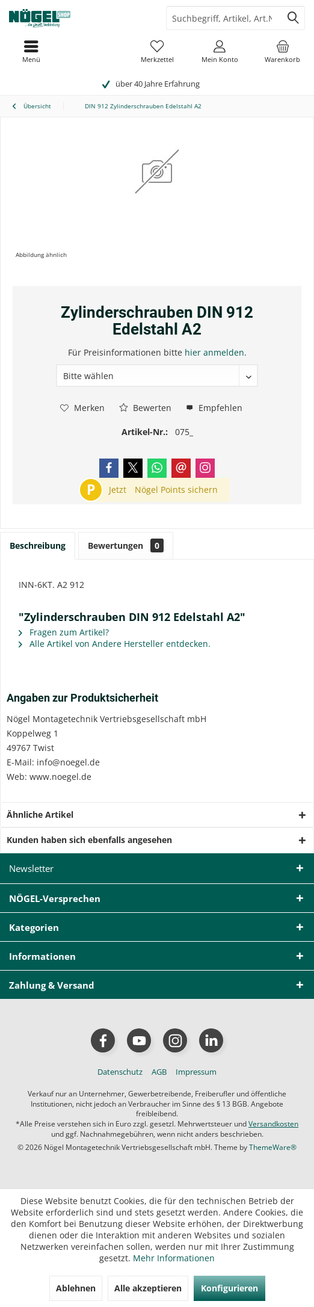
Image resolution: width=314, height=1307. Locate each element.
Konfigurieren (229, 1288)
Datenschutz (120, 1072)
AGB (159, 1072)
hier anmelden (214, 352)
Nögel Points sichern (176, 489)
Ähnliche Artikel (40, 814)
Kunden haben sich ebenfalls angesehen (89, 839)
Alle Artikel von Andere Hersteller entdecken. (115, 643)
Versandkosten (273, 1124)
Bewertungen (126, 545)
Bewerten (145, 407)
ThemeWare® (273, 1147)
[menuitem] (282, 51)
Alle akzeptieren (148, 1288)
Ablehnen (76, 1288)
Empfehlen (214, 407)
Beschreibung (38, 545)
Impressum (196, 1072)
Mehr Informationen (174, 1258)
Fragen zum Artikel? (64, 632)
